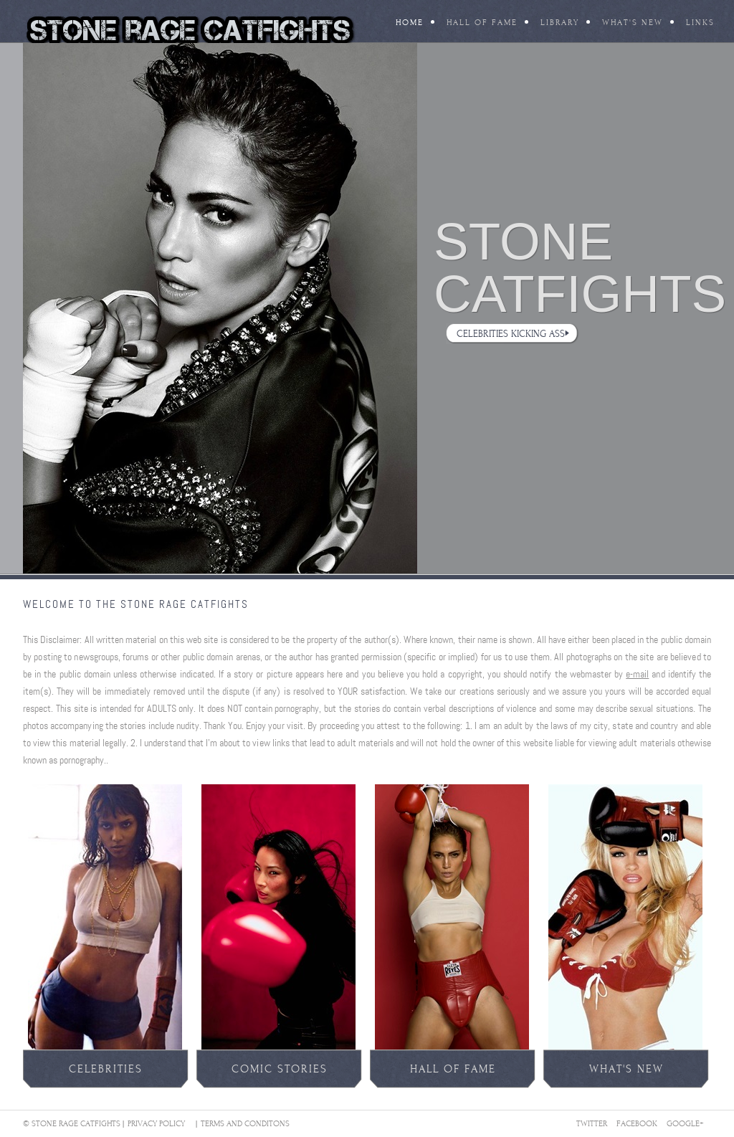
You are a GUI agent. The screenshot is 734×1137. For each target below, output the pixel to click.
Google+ (685, 1123)
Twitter (591, 1123)
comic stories (280, 1068)
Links (700, 22)
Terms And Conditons (245, 1123)
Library (559, 22)
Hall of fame (453, 1068)
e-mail (637, 673)
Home (410, 22)
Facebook (636, 1123)
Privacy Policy (156, 1123)
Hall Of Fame (482, 22)
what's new (626, 1068)
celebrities (106, 1068)
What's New (632, 22)
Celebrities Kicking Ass (511, 334)
